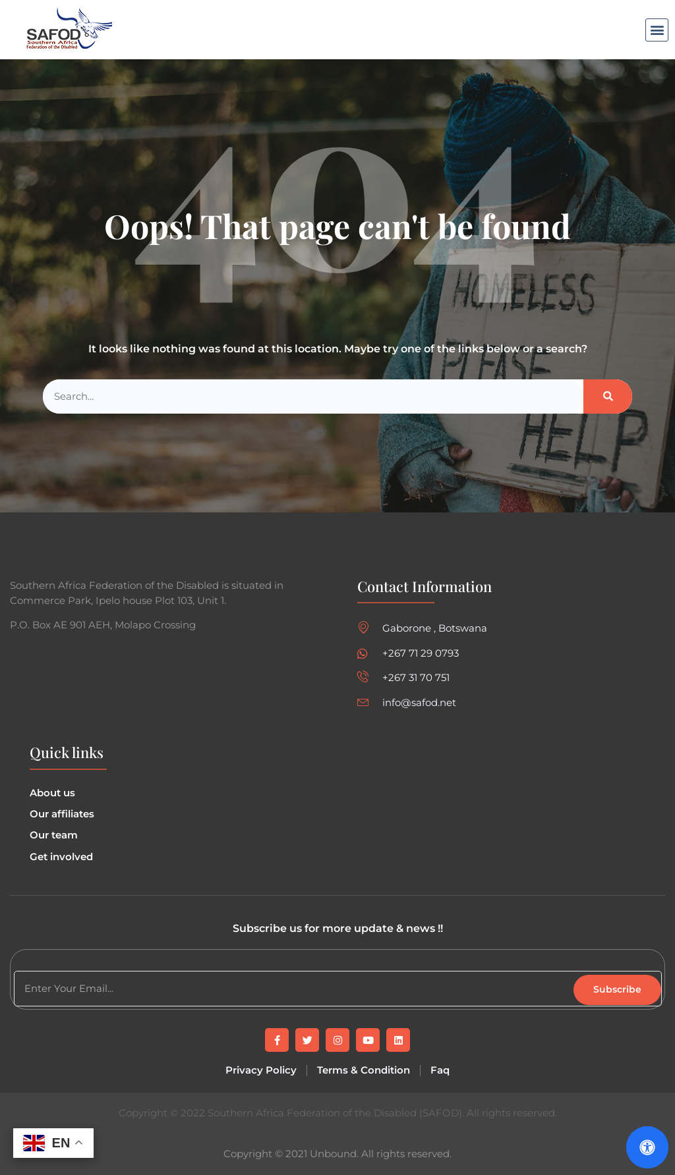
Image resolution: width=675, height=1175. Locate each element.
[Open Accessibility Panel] (647, 1147)
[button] (656, 29)
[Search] (607, 396)
